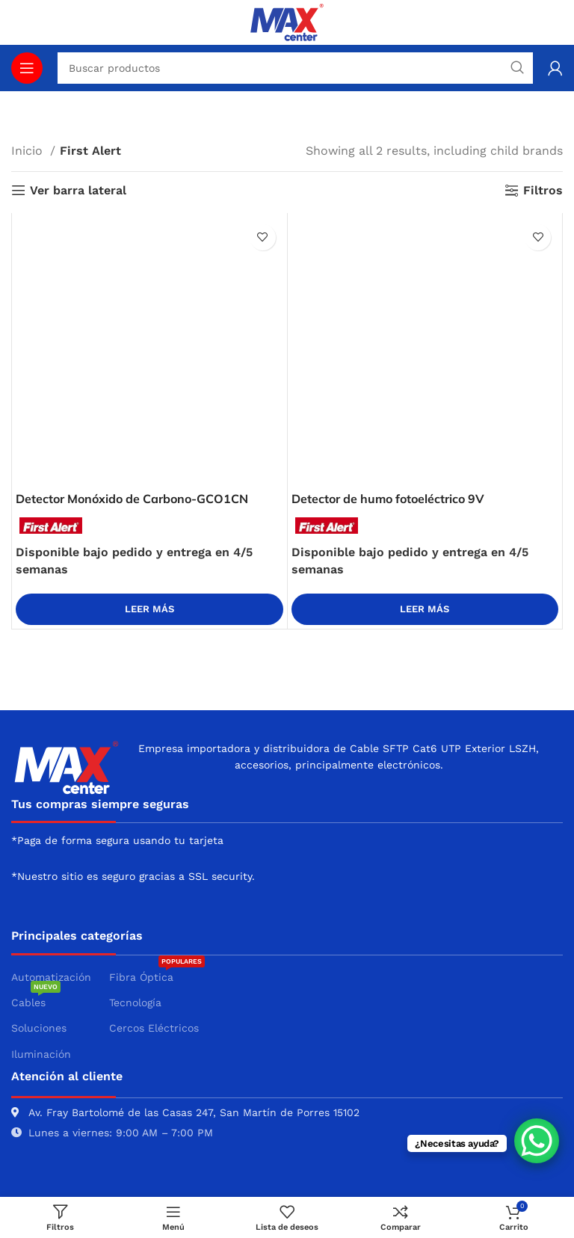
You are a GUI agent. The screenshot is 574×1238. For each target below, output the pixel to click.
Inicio (28, 151)
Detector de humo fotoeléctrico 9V (387, 498)
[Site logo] (287, 21)
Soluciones (39, 1028)
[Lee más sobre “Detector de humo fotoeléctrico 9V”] (425, 609)
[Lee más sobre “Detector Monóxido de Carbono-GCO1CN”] (149, 609)
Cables (36, 999)
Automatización (51, 977)
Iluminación (41, 1054)
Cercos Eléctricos (154, 1028)
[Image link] (66, 766)
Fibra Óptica (157, 973)
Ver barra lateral (78, 190)
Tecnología (135, 1002)
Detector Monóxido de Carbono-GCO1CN (132, 498)
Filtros (543, 190)
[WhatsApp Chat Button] (536, 1140)
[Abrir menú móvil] (27, 68)
